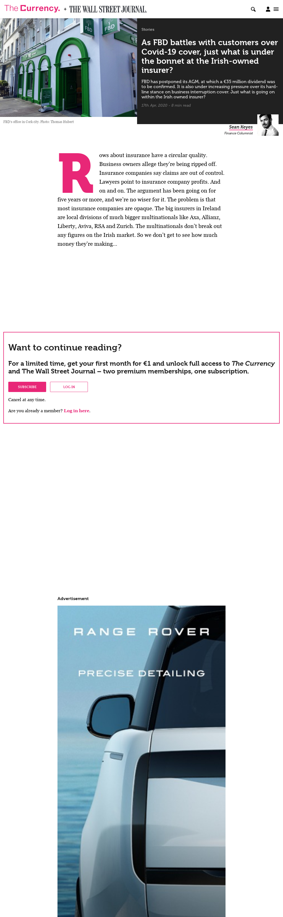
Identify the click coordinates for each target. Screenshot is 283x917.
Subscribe (27, 387)
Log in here (76, 410)
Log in (69, 387)
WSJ (74, 7)
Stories (148, 29)
